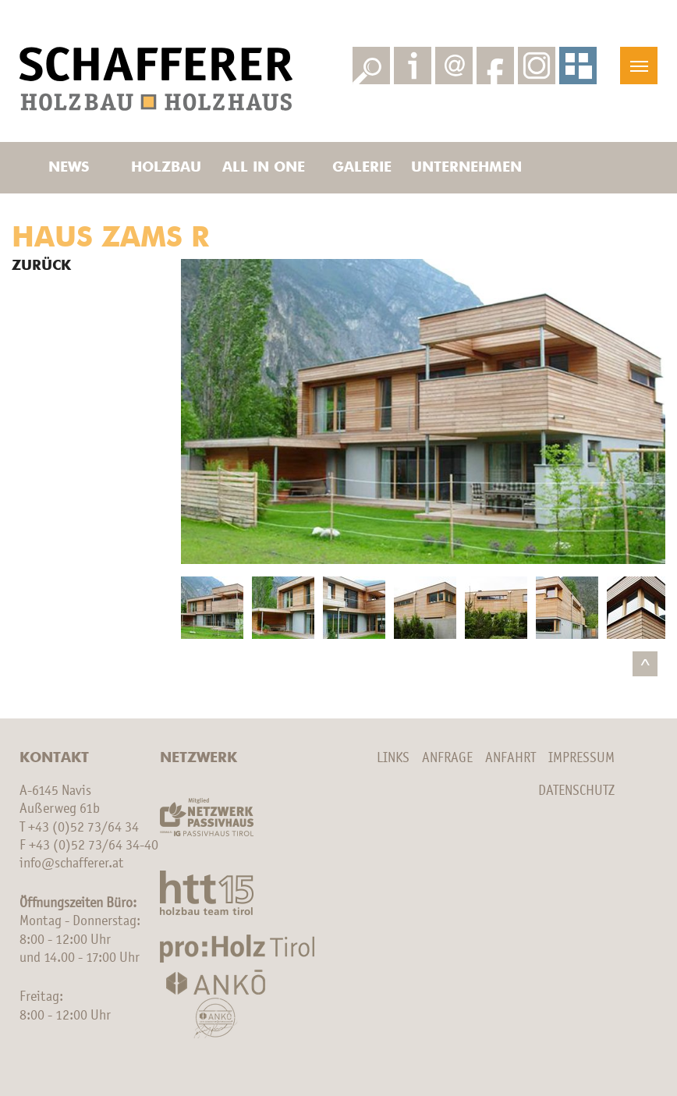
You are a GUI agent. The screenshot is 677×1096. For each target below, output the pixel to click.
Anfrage (447, 758)
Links (393, 758)
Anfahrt (510, 758)
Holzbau (166, 168)
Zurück (41, 266)
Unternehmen (460, 168)
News (68, 168)
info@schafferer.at (71, 864)
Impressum (581, 758)
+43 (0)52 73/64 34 (83, 828)
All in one (263, 168)
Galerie (362, 168)
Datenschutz (576, 791)
